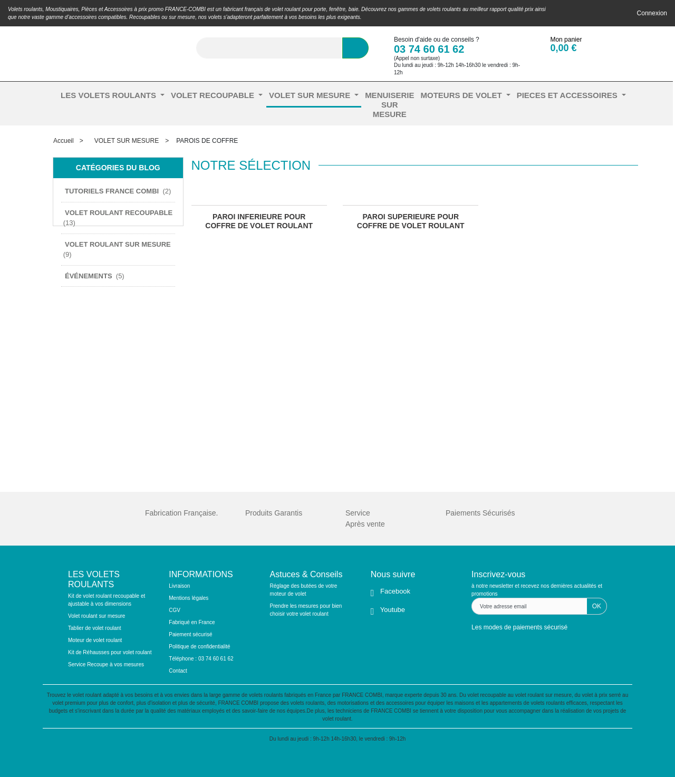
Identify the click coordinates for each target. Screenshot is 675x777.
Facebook (394, 591)
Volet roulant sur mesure (96, 616)
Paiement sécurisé (190, 634)
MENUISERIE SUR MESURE (389, 105)
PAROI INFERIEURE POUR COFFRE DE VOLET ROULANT (259, 221)
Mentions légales (188, 598)
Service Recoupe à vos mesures (106, 664)
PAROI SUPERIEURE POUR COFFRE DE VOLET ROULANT (411, 221)
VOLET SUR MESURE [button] (310, 95)
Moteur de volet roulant (95, 640)
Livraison (179, 586)
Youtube (391, 610)
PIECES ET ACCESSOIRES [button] (568, 95)
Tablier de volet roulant (94, 628)
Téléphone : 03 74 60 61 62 (201, 659)
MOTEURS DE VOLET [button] (462, 95)
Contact (178, 671)
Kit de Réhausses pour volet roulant (109, 652)
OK (596, 606)
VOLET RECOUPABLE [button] (213, 95)
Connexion (652, 13)
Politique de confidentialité (199, 646)
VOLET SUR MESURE (126, 140)
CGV (174, 610)
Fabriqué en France (192, 622)
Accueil (63, 140)
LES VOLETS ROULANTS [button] (109, 95)
